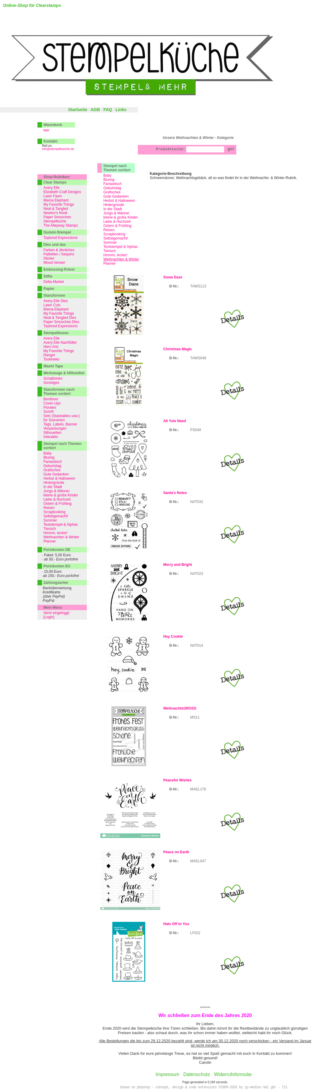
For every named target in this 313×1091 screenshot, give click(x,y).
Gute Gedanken (116, 196)
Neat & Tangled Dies (59, 318)
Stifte (47, 276)
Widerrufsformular (233, 1074)
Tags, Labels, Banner (60, 424)
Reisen (108, 230)
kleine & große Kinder (120, 217)
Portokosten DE (56, 550)
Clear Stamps (54, 182)
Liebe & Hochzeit (117, 221)
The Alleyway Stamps (60, 225)
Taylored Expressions (60, 238)
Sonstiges (51, 383)
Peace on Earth (176, 852)
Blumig (108, 180)
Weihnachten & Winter (61, 537)
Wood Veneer (54, 262)
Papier (49, 289)
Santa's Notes (175, 493)
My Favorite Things (58, 204)
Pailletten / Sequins (58, 254)
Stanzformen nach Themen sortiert (59, 391)
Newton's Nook (55, 213)
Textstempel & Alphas (120, 247)
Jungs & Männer (116, 213)
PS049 (195, 430)
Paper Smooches (57, 217)
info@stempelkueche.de (58, 149)
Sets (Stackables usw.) (61, 416)
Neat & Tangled (55, 209)
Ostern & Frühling (117, 226)
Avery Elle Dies (55, 301)
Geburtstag (112, 188)
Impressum (167, 1074)
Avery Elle (51, 188)
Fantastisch (112, 184)
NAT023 (196, 574)
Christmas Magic (177, 349)
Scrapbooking (114, 234)
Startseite (77, 109)
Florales (49, 407)
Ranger (49, 355)
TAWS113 (198, 286)
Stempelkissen (56, 333)
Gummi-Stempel (57, 232)
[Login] (48, 617)
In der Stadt (112, 209)
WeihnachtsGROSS (179, 708)
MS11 (194, 717)
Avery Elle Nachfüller (60, 342)
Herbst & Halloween (119, 200)
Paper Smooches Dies (61, 322)
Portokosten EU (56, 566)
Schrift (48, 412)
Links (121, 109)
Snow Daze (172, 277)
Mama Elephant (56, 200)
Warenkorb (52, 125)
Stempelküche (54, 221)
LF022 (195, 933)
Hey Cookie (173, 636)
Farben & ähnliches (58, 250)
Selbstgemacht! (115, 238)
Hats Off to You (176, 924)
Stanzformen (54, 295)
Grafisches (111, 192)
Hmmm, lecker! (115, 255)
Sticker (49, 258)
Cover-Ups (52, 403)
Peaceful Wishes (177, 780)
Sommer (110, 242)
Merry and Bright (177, 565)
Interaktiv (50, 437)
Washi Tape (53, 366)
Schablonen (52, 378)
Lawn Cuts (52, 305)
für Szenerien (54, 420)
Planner (109, 263)
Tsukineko (51, 359)
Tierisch (109, 251)
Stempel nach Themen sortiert (117, 168)
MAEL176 (198, 789)
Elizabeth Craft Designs (62, 192)
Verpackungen (54, 428)
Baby (107, 175)
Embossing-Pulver (59, 269)
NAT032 (196, 502)
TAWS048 (198, 358)
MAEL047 (198, 861)
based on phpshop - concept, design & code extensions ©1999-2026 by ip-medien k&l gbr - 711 (203, 1087)
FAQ (107, 109)
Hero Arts (50, 347)
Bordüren (50, 399)
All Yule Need (174, 421)
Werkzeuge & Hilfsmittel (63, 373)
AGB (95, 109)
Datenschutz (196, 1074)
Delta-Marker (53, 282)
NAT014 (196, 645)
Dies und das (54, 245)
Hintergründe (113, 205)
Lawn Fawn (52, 196)
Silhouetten (52, 433)
